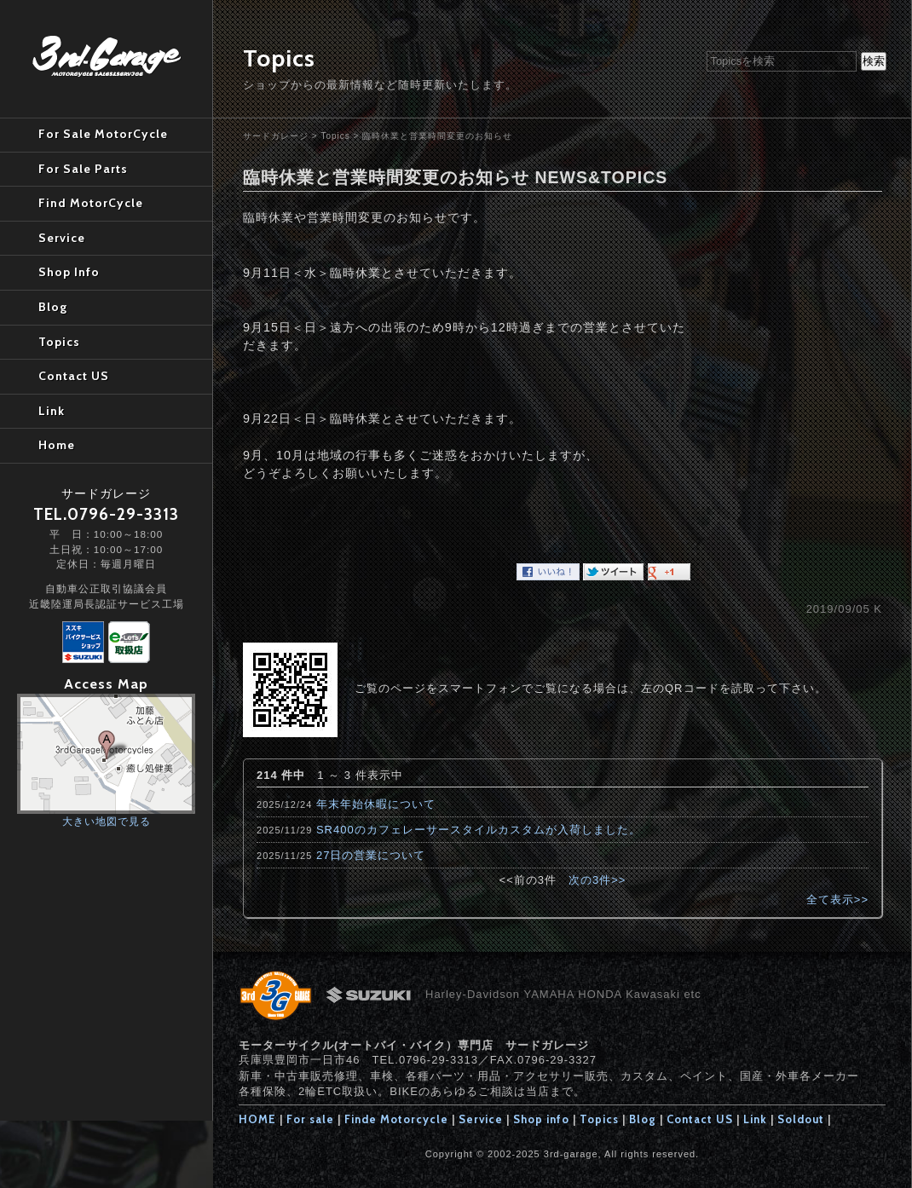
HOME (257, 1119)
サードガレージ (276, 136)
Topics (334, 136)
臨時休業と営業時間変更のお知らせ (437, 136)
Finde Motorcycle (396, 1119)
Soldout (800, 1119)
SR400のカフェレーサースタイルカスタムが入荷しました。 (478, 829)
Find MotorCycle (90, 202)
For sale (310, 1119)
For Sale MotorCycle (103, 133)
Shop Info (69, 272)
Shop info (541, 1119)
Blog (642, 1119)
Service (481, 1119)
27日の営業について (370, 855)
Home (56, 445)
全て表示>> (837, 899)
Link (755, 1119)
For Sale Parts (83, 168)
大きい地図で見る (106, 821)
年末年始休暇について (376, 804)
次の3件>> (597, 880)
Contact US (700, 1119)
